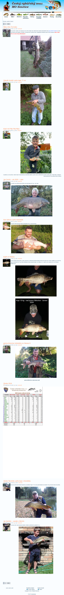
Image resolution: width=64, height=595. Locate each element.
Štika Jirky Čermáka (10, 27)
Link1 (7, 588)
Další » (8, 23)
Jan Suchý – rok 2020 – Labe (13, 179)
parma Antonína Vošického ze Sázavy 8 (16, 343)
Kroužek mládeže (31, 589)
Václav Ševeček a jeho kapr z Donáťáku (17, 481)
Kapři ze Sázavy (9, 257)
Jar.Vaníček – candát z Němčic (13, 521)
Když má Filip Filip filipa (11, 129)
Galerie (40, 589)
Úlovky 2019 (7, 383)
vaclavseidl (20, 28)
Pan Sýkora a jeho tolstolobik (13, 220)
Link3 (12, 588)
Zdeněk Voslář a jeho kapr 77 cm (14, 80)
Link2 (10, 588)
